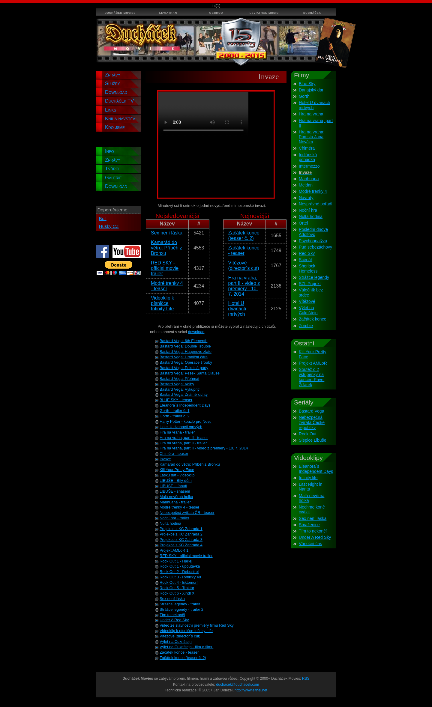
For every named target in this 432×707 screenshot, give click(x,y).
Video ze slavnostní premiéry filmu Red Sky (197, 625)
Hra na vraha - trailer (177, 432)
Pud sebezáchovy (315, 247)
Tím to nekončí (172, 615)
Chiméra (307, 148)
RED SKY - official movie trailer (164, 268)
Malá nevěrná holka (176, 496)
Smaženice (309, 524)
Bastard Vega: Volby (177, 384)
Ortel (303, 223)
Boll (102, 218)
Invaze (165, 459)
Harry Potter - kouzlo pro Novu (186, 421)
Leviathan (168, 12)
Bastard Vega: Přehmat (179, 378)
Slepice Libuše (312, 440)
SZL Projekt (310, 283)
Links (110, 110)
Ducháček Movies (120, 12)
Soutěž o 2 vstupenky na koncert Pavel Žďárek (311, 377)
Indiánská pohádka (308, 157)
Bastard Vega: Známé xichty (184, 394)
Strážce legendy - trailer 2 (181, 609)
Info (109, 151)
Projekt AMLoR (313, 363)
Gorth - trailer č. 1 (175, 410)
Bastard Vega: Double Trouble (185, 346)
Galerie (113, 177)
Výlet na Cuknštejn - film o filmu (186, 647)
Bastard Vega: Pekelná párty (184, 367)
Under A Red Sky (174, 620)
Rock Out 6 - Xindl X (177, 593)
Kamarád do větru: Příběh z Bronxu (166, 248)
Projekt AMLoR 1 (174, 550)
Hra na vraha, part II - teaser (184, 437)
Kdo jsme (115, 127)
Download (116, 92)
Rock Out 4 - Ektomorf (179, 582)
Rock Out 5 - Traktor (177, 588)
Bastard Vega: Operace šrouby (186, 362)
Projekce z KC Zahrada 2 (181, 534)
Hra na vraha (311, 114)
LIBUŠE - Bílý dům (176, 480)
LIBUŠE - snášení (175, 491)
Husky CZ (109, 226)
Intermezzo (309, 166)
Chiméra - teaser (174, 453)
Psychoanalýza (313, 240)
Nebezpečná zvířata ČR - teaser (187, 512)
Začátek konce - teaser (244, 250)
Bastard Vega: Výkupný (180, 389)
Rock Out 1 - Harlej (176, 561)
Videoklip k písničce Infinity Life (162, 303)
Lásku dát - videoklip (177, 475)
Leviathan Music (264, 12)
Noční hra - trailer (174, 518)
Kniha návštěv (120, 118)
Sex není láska (166, 232)
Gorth (304, 96)
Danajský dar (311, 90)
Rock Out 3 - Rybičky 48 (180, 577)
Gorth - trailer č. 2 (175, 416)
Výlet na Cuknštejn (176, 641)
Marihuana (309, 178)
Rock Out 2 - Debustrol (179, 571)
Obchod (216, 12)
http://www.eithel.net (251, 690)
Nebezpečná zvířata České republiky (312, 422)
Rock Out (307, 433)
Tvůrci (112, 169)
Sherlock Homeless (308, 268)
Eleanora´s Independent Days (185, 405)
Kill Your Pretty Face (177, 469)
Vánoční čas (310, 543)
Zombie (306, 325)
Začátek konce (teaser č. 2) (244, 235)
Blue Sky (307, 83)
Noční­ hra (308, 210)
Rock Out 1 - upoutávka (180, 566)
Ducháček (312, 12)
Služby (112, 83)
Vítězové (307, 301)
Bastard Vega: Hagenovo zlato (186, 351)
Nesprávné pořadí (315, 203)
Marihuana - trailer (175, 502)
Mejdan (306, 185)
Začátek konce (312, 319)
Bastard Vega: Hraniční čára (184, 357)
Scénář (305, 259)
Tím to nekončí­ (313, 531)
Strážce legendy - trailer (180, 604)
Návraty (306, 197)
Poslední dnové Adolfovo (313, 232)
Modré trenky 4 (313, 191)
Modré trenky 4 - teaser (167, 286)
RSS (306, 678)
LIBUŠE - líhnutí (173, 486)
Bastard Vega (311, 411)
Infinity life (308, 477)
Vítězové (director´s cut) (243, 265)
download (196, 332)
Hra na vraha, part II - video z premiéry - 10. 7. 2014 (244, 286)
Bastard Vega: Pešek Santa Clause (190, 373)
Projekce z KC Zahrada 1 (181, 529)
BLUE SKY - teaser (176, 400)
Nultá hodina (170, 523)
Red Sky (307, 253)
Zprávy (112, 75)
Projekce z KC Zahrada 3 (181, 539)
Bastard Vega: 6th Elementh (183, 341)
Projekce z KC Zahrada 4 (181, 545)
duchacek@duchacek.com (237, 684)
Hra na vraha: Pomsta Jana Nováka (311, 137)
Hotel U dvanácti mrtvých (237, 309)
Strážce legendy (314, 277)
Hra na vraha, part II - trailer (183, 443)
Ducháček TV (119, 101)
